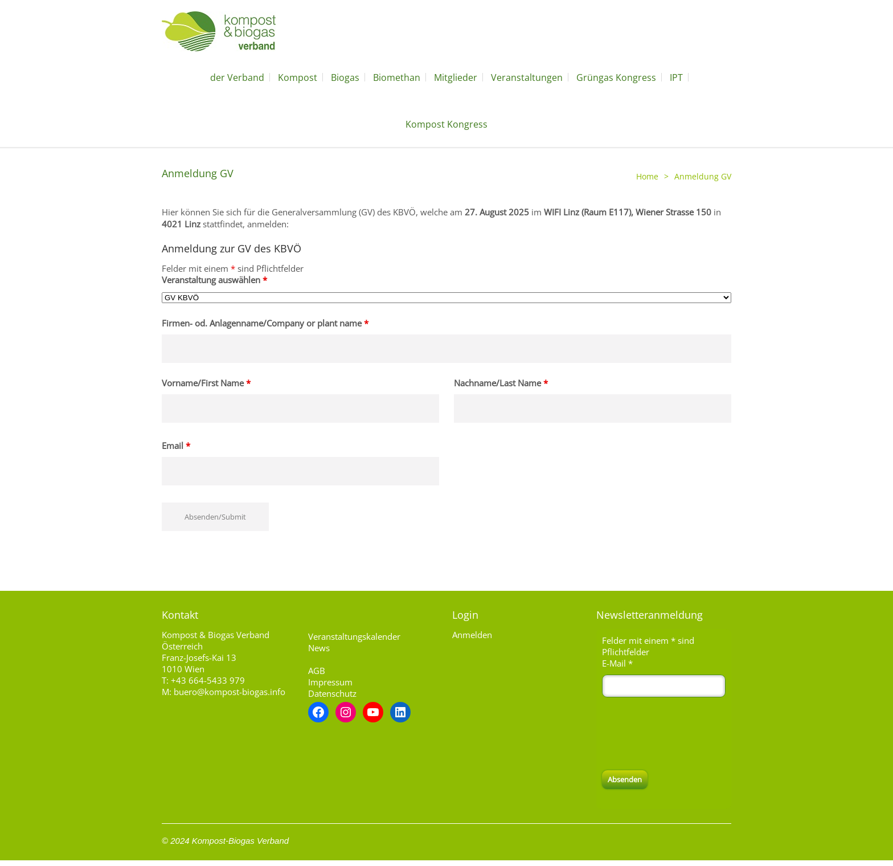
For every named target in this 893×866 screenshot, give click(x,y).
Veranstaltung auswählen (214, 279)
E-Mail (617, 663)
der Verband (237, 77)
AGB (316, 670)
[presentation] (688, 734)
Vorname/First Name (206, 383)
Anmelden (472, 634)
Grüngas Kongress (616, 77)
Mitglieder (455, 77)
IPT (676, 77)
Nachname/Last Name (501, 383)
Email (176, 445)
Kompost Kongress (446, 124)
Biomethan (396, 77)
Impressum (330, 682)
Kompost (297, 77)
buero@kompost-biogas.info (229, 691)
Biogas (345, 77)
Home (647, 176)
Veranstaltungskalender (354, 636)
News (319, 647)
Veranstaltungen (527, 77)
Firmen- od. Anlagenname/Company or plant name (265, 323)
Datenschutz (332, 693)
